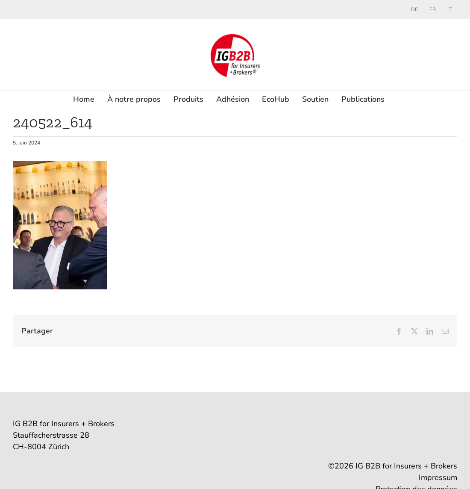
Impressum (438, 477)
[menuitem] (414, 9)
